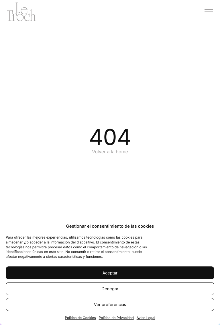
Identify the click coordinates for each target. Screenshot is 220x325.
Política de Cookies (80, 318)
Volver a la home (110, 151)
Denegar (110, 288)
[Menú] (209, 12)
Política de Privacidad (116, 318)
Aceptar (110, 272)
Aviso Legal (146, 318)
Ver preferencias (110, 304)
